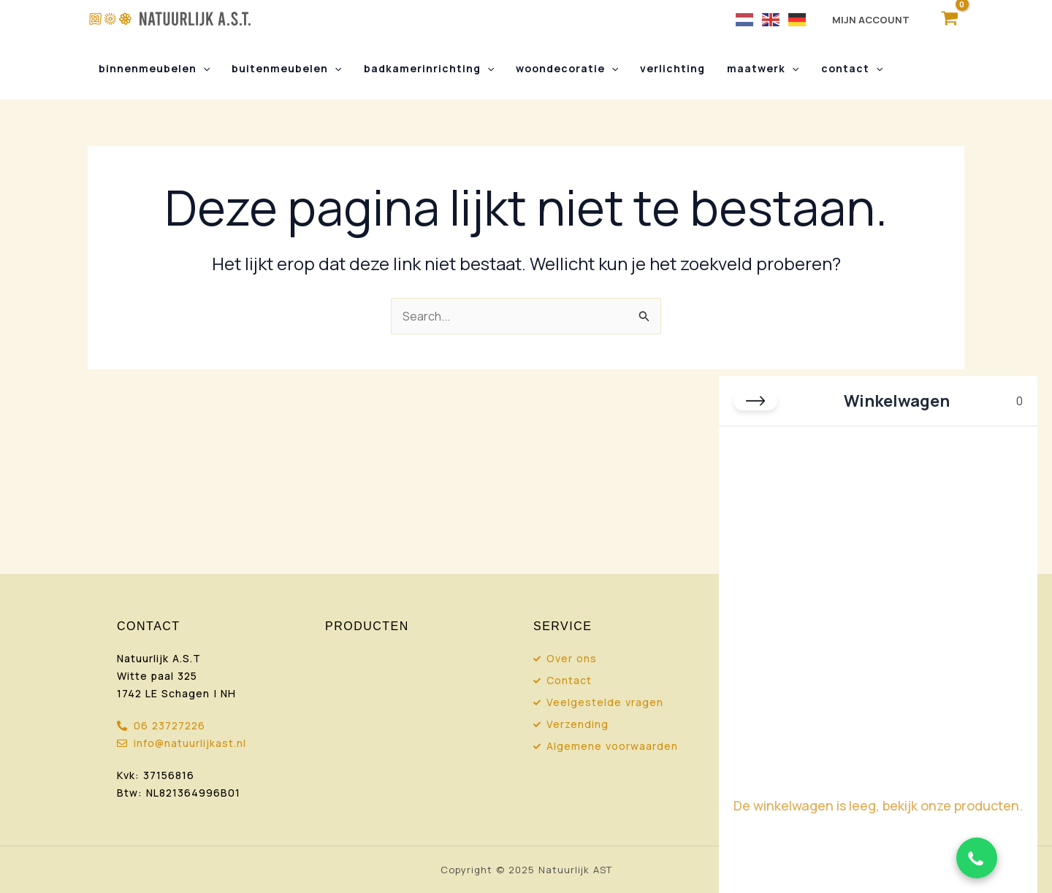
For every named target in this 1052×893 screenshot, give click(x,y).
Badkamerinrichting (425, 68)
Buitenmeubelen (284, 68)
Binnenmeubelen (153, 68)
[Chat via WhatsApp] (976, 858)
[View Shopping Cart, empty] (949, 19)
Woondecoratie (562, 68)
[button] (202, 68)
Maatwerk (755, 68)
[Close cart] (755, 400)
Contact (842, 68)
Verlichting (666, 68)
